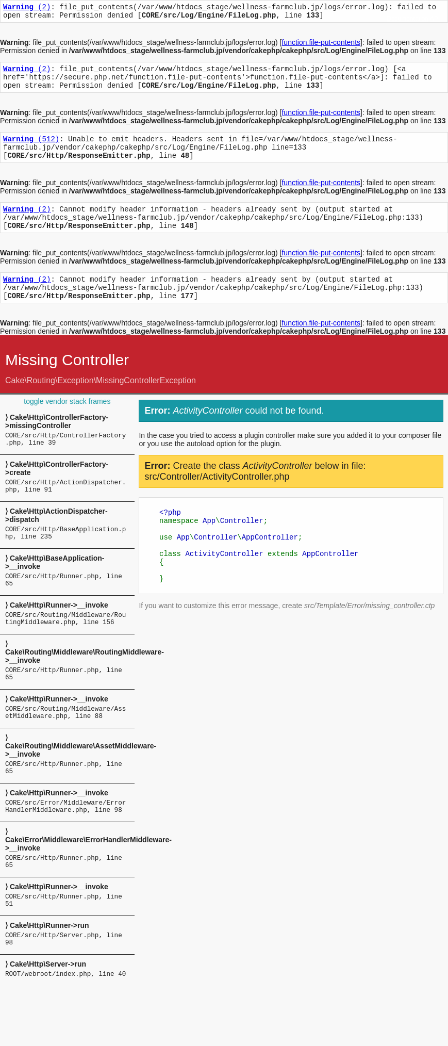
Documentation (407, 18)
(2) (27, 8)
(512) (31, 148)
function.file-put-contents (320, 45)
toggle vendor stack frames (67, 423)
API (435, 18)
